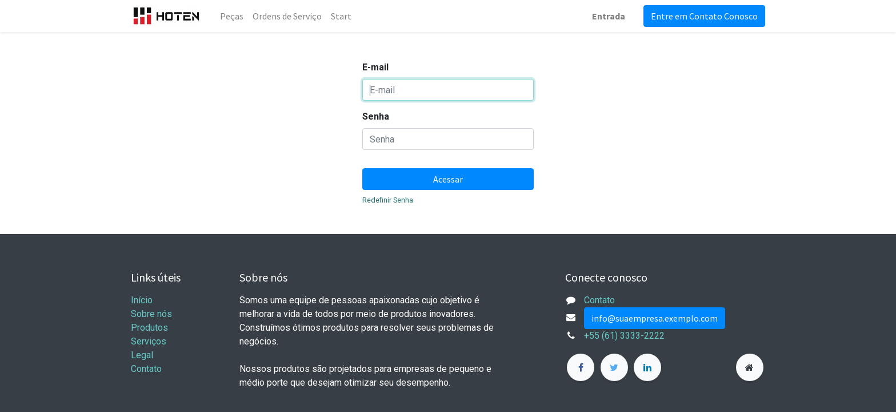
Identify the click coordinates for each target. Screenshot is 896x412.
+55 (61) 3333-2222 (624, 335)
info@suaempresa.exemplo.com (654, 318)
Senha (375, 116)
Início (142, 300)
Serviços (148, 341)
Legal (142, 355)
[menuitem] (231, 16)
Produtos (149, 327)
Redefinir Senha (387, 200)
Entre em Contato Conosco (704, 16)
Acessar (448, 179)
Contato (146, 368)
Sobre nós (151, 313)
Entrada (608, 16)
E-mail (375, 67)
